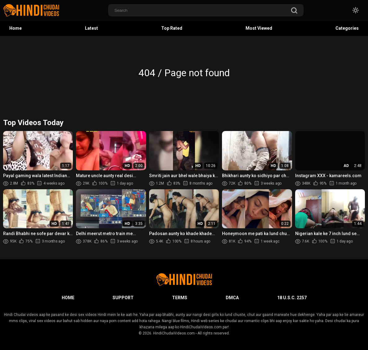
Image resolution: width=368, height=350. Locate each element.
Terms (179, 297)
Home (15, 28)
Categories (347, 28)
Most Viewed (259, 28)
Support (123, 297)
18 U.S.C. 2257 (292, 297)
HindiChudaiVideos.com (174, 333)
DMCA (232, 297)
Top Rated (171, 28)
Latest (91, 28)
